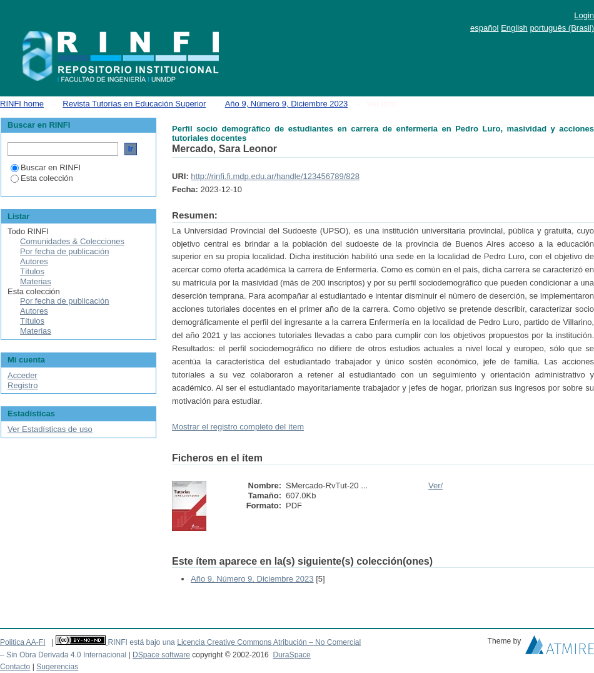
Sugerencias (57, 666)
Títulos (32, 271)
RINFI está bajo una (141, 642)
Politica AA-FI (23, 642)
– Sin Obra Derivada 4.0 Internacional (63, 654)
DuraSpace (291, 654)
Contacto (15, 666)
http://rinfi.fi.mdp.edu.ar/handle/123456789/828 (275, 176)
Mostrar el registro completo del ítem (238, 426)
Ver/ (435, 485)
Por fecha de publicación (64, 251)
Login (584, 15)
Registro (23, 385)
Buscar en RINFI (46, 167)
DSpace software (161, 654)
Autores (34, 261)
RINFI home (22, 103)
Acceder (23, 375)
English (514, 28)
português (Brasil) (562, 28)
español (484, 28)
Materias (35, 281)
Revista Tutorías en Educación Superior (134, 103)
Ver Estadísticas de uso (50, 429)
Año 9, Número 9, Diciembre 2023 (286, 103)
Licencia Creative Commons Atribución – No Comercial (269, 642)
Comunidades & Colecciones (72, 241)
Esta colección (42, 178)
